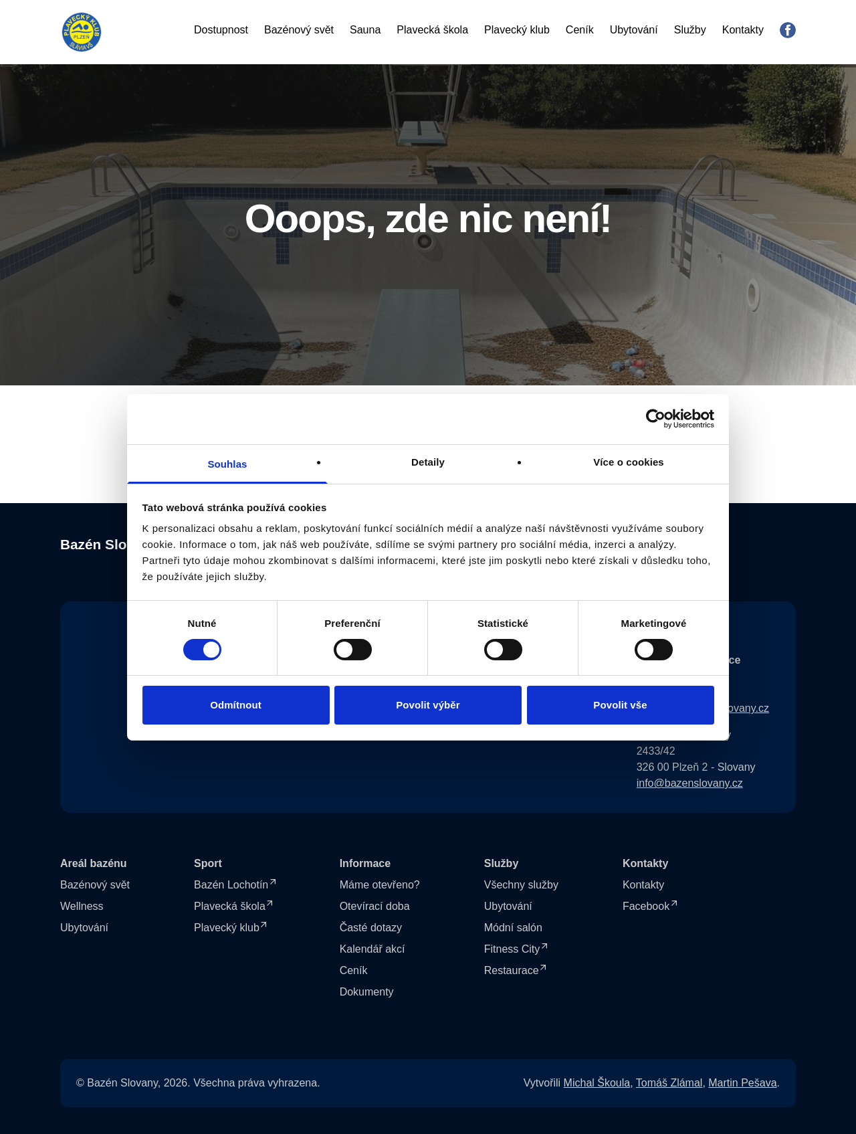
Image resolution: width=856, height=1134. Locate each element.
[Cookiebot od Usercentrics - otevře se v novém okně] (655, 419)
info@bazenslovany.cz (690, 783)
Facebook (646, 906)
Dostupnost (221, 29)
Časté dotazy (371, 927)
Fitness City (512, 949)
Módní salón (513, 927)
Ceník (580, 29)
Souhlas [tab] (227, 463)
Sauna (365, 29)
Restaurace (511, 970)
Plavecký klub (517, 29)
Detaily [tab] (428, 461)
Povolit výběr (428, 705)
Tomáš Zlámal (669, 1083)
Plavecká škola (432, 29)
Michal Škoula (597, 1083)
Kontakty (743, 29)
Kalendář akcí (372, 949)
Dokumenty (367, 992)
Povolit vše (620, 705)
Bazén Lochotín (231, 884)
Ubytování (634, 29)
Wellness (82, 906)
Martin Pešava (742, 1083)
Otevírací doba (375, 906)
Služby (690, 29)
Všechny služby (521, 884)
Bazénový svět (299, 29)
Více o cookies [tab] (628, 461)
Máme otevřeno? (380, 884)
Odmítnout (235, 705)
